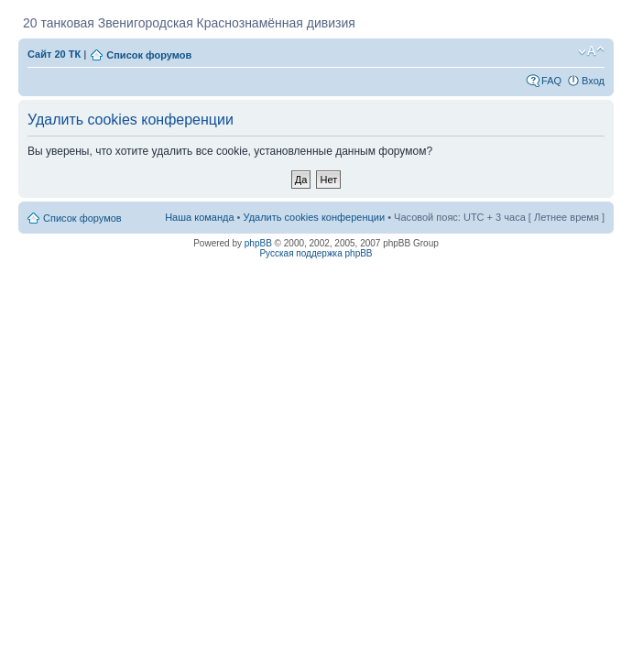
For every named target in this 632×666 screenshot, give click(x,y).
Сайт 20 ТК (54, 54)
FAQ (551, 80)
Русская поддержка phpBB (315, 253)
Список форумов (148, 54)
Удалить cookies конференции (315, 217)
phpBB (258, 243)
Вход (593, 80)
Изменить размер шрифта (591, 51)
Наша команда (199, 217)
